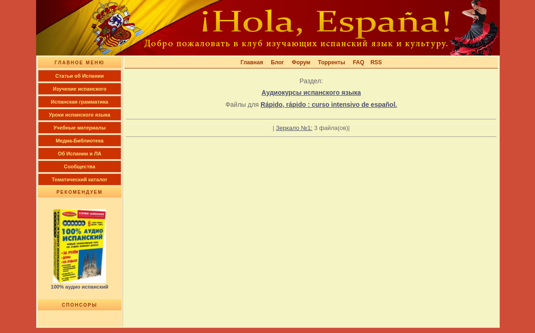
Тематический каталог (79, 179)
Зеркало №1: (294, 127)
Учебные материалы (80, 127)
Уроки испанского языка (80, 114)
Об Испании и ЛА (79, 153)
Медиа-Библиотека (79, 140)
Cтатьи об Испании (79, 76)
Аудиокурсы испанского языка (311, 92)
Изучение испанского (79, 89)
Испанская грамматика (79, 102)
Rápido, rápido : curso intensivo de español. (329, 104)
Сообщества (79, 166)
